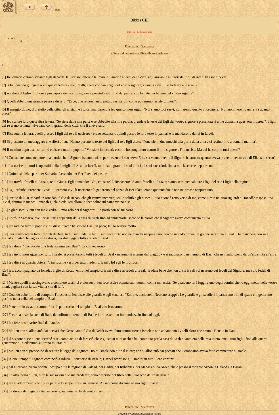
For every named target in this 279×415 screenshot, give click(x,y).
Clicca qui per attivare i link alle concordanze (139, 53)
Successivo (147, 46)
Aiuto (57, 9)
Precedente (131, 46)
